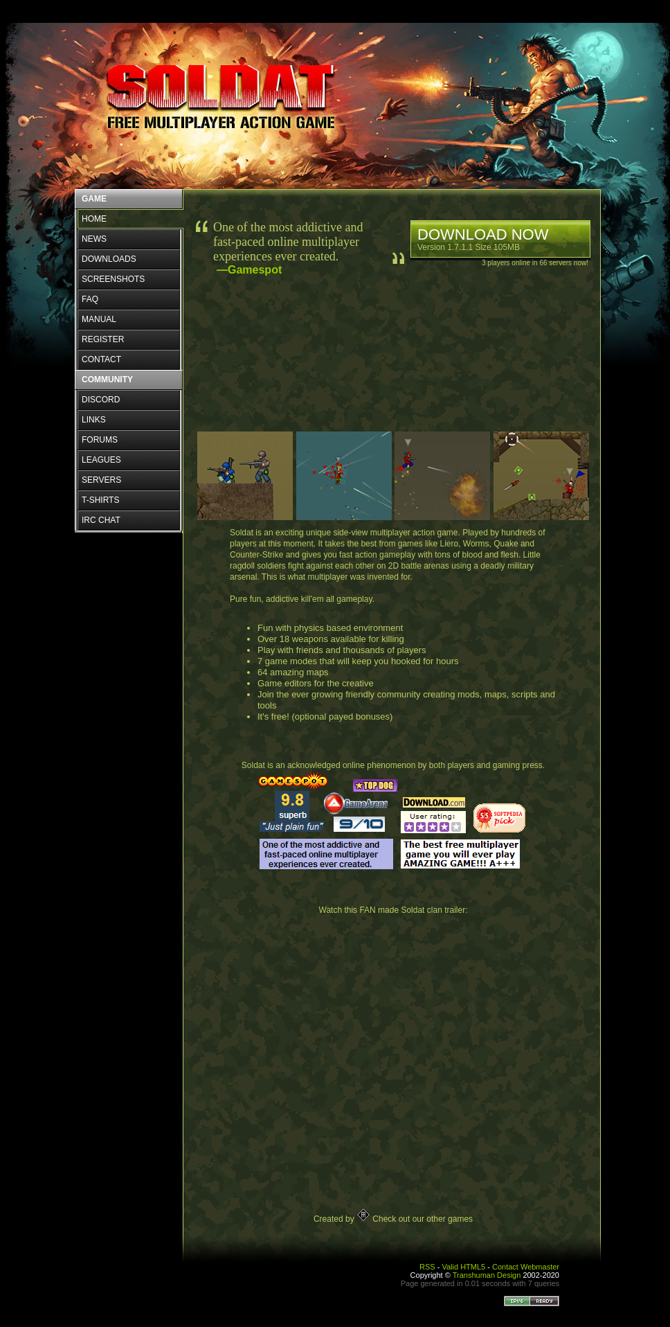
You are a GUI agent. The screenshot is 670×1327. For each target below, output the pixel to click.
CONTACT (101, 359)
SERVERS (101, 480)
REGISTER (103, 339)
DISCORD (101, 399)
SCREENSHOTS (113, 279)
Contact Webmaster (525, 1267)
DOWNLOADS (109, 259)
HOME (94, 219)
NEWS (94, 239)
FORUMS (100, 440)
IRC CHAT (101, 520)
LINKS (94, 420)
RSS (427, 1267)
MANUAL (99, 319)
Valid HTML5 (463, 1267)
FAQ (90, 299)
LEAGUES (101, 460)
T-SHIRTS (100, 500)
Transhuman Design (487, 1275)
